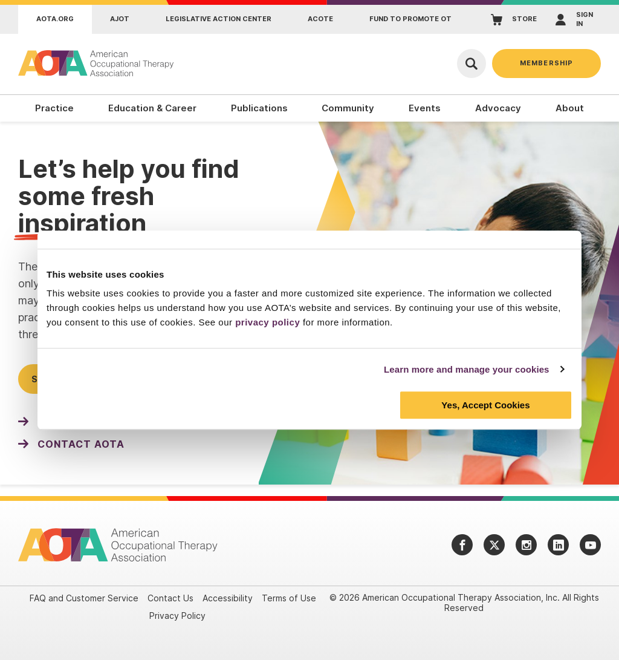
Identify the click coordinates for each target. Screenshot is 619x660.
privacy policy (267, 322)
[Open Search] (471, 63)
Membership (546, 63)
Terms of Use (289, 598)
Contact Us (170, 598)
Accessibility (228, 598)
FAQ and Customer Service (84, 598)
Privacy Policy (177, 615)
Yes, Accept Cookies (485, 405)
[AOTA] (96, 63)
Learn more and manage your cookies (466, 369)
